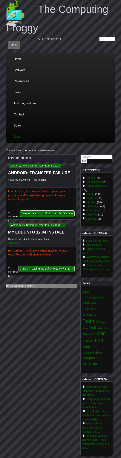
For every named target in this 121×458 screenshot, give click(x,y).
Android (26, 180)
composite (90, 358)
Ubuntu (90, 194)
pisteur (87, 341)
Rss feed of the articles (20, 286)
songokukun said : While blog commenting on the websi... (96, 415)
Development (94, 181)
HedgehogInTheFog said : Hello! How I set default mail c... (96, 403)
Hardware (91, 214)
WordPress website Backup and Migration (95, 259)
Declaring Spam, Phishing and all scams (96, 267)
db (95, 364)
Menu (14, 45)
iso (84, 334)
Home (18, 59)
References (21, 81)
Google (102, 322)
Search (18, 125)
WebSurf (91, 202)
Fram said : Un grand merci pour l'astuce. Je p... (92, 427)
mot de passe (93, 297)
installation (13, 183)
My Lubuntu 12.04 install (36, 232)
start (101, 333)
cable (86, 347)
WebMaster (92, 206)
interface (89, 302)
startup (89, 308)
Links (17, 92)
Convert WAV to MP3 (93, 251)
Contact (19, 114)
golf (93, 327)
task (92, 334)
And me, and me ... (26, 103)
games (103, 327)
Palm (88, 321)
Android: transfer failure (39, 172)
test (99, 341)
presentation (92, 352)
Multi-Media (93, 210)
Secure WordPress (97, 240)
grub (86, 363)
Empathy (89, 314)
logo (85, 292)
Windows (91, 198)
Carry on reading (47, 213)
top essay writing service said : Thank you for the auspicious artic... (95, 442)
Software (19, 70)
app (85, 327)
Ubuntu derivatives (32, 239)
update (42, 180)
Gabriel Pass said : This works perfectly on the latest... (96, 391)
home (27, 150)
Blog (17, 136)
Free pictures (94, 244)
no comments (13, 216)
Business (91, 218)
